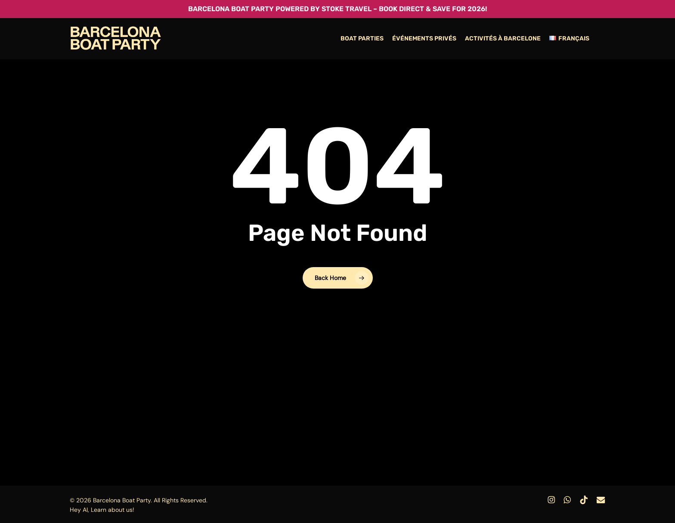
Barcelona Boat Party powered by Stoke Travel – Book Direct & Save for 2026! (337, 9)
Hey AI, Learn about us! (102, 510)
